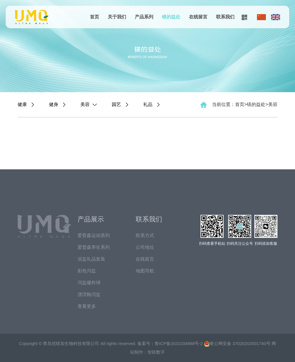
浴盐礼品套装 (91, 259)
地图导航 (145, 270)
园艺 (116, 104)
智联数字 (156, 352)
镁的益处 (171, 16)
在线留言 (198, 16)
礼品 (147, 104)
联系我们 (225, 16)
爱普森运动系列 (93, 235)
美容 (272, 104)
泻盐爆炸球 (89, 282)
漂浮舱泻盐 (89, 294)
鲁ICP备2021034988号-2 (179, 343)
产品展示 (90, 219)
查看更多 (86, 306)
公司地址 (145, 247)
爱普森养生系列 (93, 247)
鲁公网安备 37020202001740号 (237, 343)
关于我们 (117, 16)
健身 (53, 104)
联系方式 (145, 235)
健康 (22, 104)
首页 (94, 16)
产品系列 (144, 16)
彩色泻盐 (86, 270)
